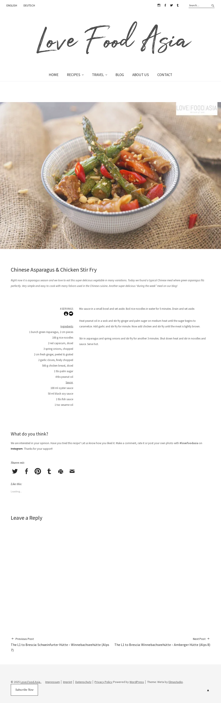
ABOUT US (140, 74)
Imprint (67, 682)
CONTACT (164, 74)
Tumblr (177, 5)
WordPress (136, 682)
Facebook (165, 5)
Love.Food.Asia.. (31, 682)
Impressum (52, 682)
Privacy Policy (103, 682)
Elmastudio (176, 682)
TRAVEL (98, 74)
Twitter (171, 5)
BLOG (119, 74)
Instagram (159, 5)
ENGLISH (11, 5)
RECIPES (73, 74)
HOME (53, 74)
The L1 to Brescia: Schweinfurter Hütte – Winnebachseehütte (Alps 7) (60, 644)
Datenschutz (83, 682)
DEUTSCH (29, 5)
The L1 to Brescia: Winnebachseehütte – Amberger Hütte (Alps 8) (162, 642)
